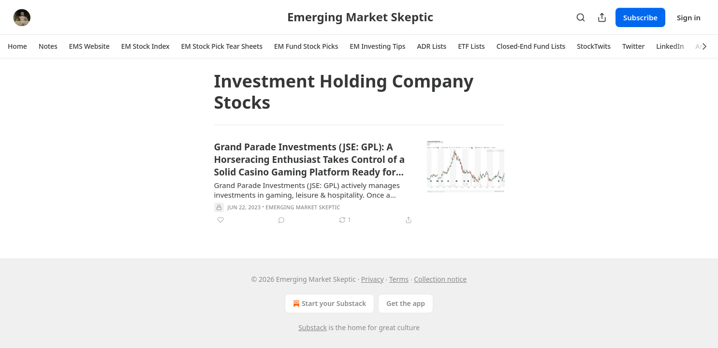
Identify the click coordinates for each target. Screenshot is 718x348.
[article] (359, 183)
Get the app (405, 303)
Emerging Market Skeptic (302, 207)
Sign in (689, 17)
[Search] (580, 17)
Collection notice (440, 279)
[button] (17, 46)
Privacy (372, 279)
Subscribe (640, 17)
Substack (312, 327)
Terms (399, 279)
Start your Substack (328, 303)
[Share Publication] (602, 17)
